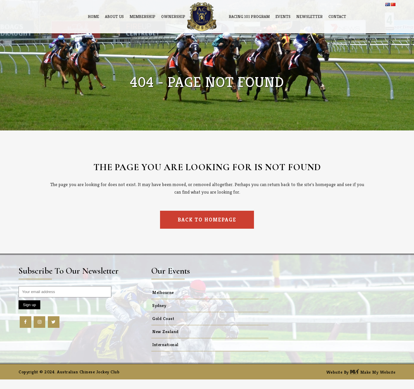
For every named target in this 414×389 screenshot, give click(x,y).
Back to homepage (207, 219)
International (165, 344)
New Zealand (165, 331)
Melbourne (163, 292)
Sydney (159, 305)
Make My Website (372, 372)
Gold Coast (163, 318)
